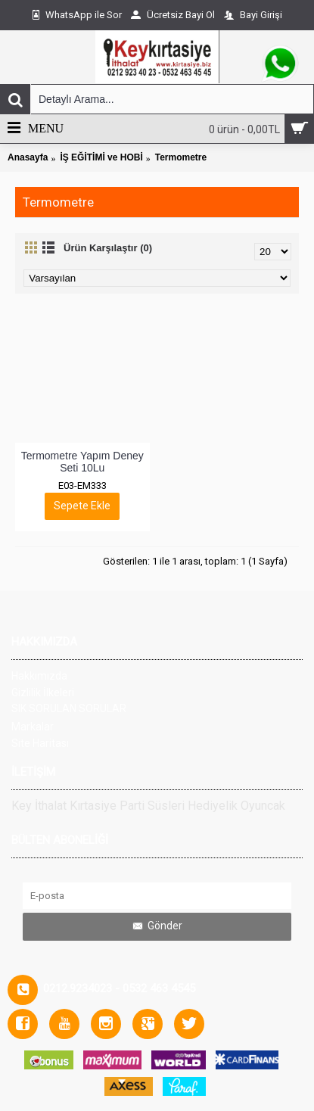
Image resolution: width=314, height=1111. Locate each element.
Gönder (157, 926)
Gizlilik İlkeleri (42, 692)
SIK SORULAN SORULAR (68, 708)
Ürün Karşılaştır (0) (108, 248)
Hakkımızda (39, 676)
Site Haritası (40, 743)
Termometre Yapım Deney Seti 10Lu (84, 461)
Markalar (32, 726)
